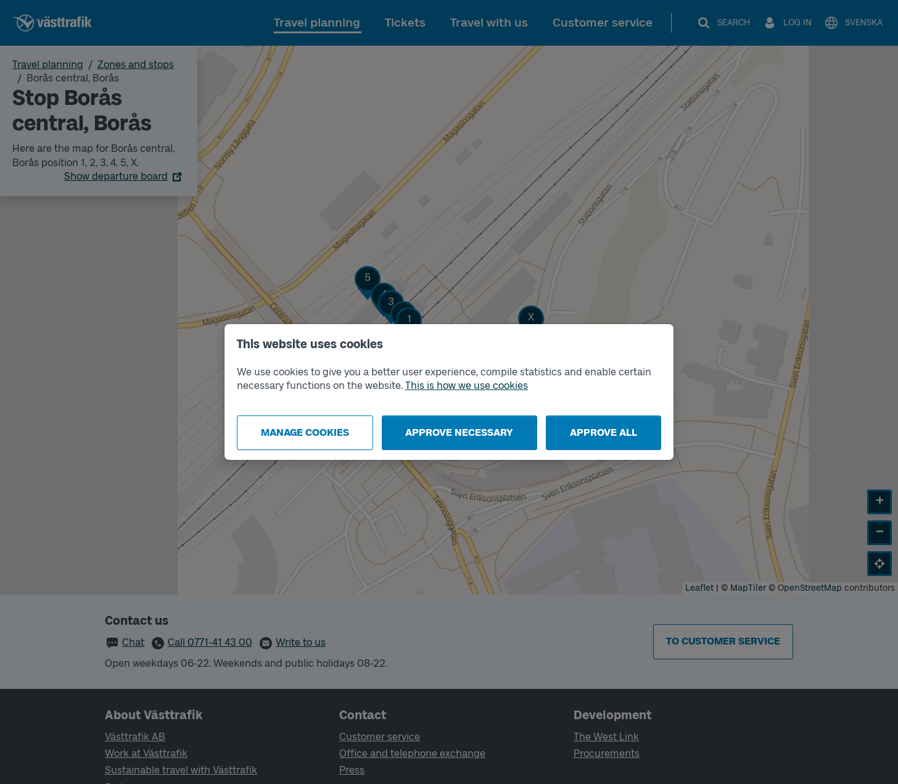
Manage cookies (305, 432)
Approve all (603, 432)
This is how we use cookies (466, 385)
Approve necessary (459, 432)
